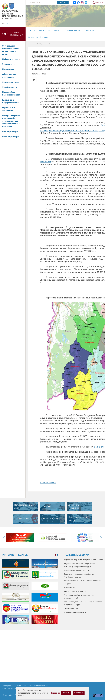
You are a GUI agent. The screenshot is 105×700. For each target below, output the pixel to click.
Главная (34, 44)
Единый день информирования (10, 101)
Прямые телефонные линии (23, 506)
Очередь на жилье (23, 519)
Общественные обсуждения (9, 75)
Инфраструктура (11, 59)
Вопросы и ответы (49, 519)
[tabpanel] (30, 592)
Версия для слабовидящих (16, 34)
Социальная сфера (11, 82)
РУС (3, 24)
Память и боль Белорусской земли (11, 93)
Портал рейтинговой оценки (78, 518)
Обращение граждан (72, 30)
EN (7, 24)
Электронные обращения (38, 37)
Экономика (8, 64)
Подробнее (55, 693)
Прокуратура (9, 69)
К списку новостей (48, 483)
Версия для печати (34, 79)
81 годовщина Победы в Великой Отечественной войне (10, 50)
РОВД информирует (11, 137)
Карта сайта (99, 2)
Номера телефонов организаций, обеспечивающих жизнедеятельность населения (11, 121)
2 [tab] (57, 555)
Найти (63, 3)
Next (100, 537)
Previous (4, 537)
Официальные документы (8, 109)
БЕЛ (10, 24)
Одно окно (89, 30)
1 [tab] (55, 555)
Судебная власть (9, 87)
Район (56, 30)
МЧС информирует (10, 132)
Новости (31, 30)
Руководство (44, 30)
